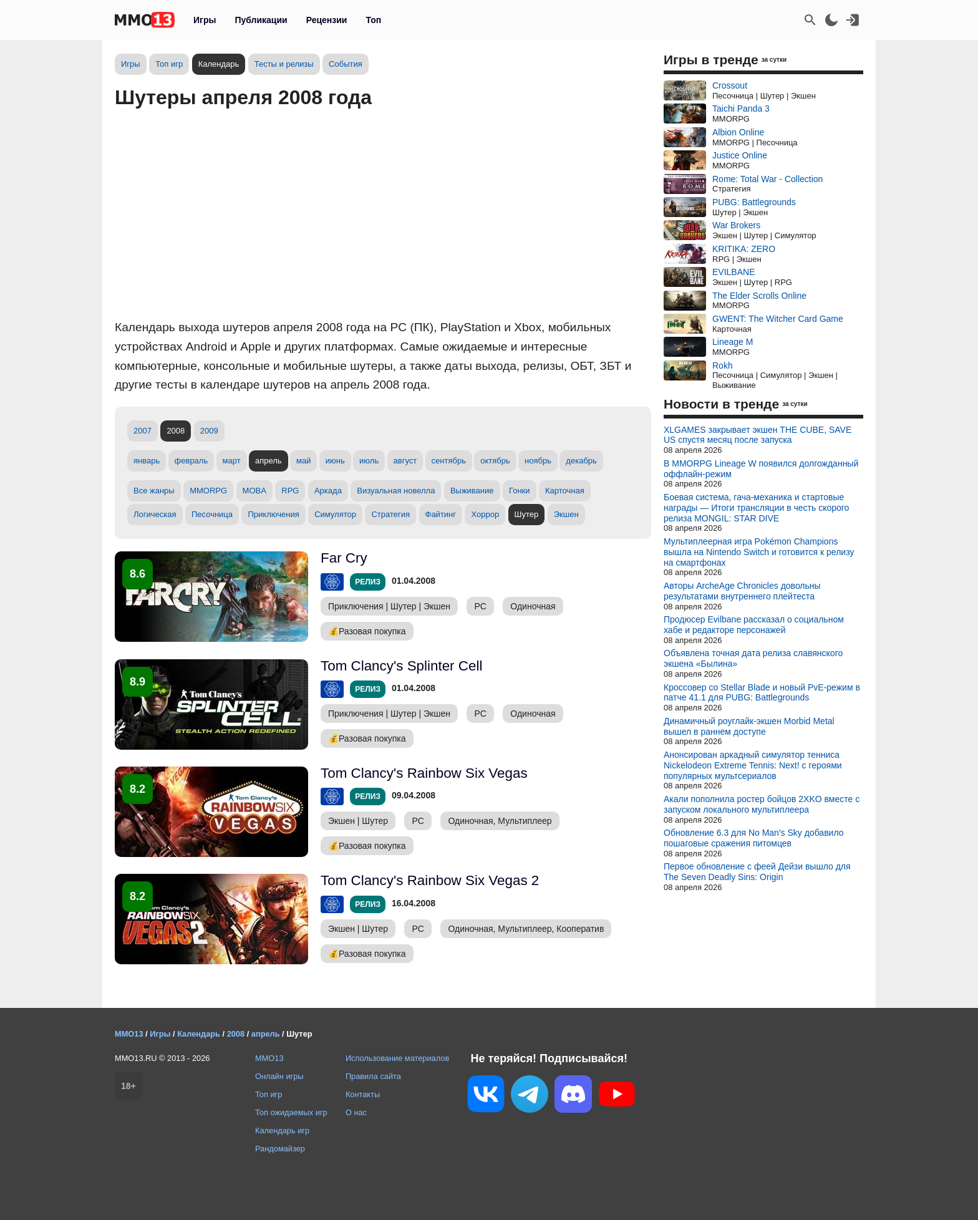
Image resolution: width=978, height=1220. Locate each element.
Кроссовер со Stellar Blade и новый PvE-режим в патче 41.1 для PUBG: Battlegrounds (762, 692)
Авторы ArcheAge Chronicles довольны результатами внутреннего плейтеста (742, 591)
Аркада (328, 490)
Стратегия (390, 514)
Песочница (212, 514)
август (405, 460)
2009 (209, 430)
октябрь (495, 460)
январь (146, 460)
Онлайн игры (279, 1076)
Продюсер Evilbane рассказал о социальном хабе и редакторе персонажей (754, 624)
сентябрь (449, 460)
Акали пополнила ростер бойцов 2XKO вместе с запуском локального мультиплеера (761, 804)
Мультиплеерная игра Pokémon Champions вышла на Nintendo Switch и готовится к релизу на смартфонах (759, 552)
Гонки (519, 490)
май (303, 460)
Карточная (564, 490)
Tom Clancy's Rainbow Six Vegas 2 (430, 880)
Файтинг (441, 514)
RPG (290, 490)
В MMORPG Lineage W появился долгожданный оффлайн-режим (761, 468)
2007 (142, 430)
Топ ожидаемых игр (291, 1112)
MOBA (254, 490)
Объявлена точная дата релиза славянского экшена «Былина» (753, 658)
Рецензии (326, 20)
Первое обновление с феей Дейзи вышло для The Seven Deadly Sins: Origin (757, 871)
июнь (335, 460)
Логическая (155, 514)
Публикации (261, 20)
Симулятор (335, 514)
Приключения (273, 514)
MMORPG (208, 490)
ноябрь (538, 460)
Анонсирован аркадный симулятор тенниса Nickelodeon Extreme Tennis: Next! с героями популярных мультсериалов (753, 765)
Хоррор (485, 514)
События (345, 64)
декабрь (581, 460)
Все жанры (154, 490)
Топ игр (169, 64)
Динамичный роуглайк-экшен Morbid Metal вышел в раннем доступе (749, 726)
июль (369, 460)
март (232, 460)
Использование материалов (397, 1058)
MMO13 (269, 1058)
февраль (191, 460)
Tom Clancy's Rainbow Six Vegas (424, 773)
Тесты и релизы (284, 64)
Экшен (566, 514)
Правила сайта (373, 1076)
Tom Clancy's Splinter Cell (401, 666)
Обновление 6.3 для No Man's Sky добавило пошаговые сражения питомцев (754, 838)
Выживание (472, 490)
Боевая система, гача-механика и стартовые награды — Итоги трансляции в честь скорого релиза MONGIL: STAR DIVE (756, 507)
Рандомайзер (280, 1148)
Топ (373, 20)
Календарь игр (282, 1130)
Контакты (363, 1094)
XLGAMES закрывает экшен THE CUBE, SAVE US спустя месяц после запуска (757, 435)
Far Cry (344, 558)
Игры (204, 20)
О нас (356, 1112)
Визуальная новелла (396, 490)
